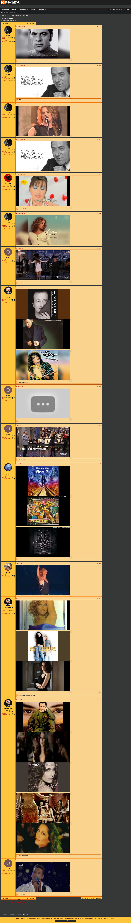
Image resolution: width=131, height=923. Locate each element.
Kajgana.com (5, 9)
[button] (27, 9)
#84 (100, 386)
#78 (100, 104)
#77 (100, 65)
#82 (100, 248)
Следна (32, 23)
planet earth (12, 41)
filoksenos (4, 20)
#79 (100, 139)
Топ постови (33, 9)
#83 (100, 287)
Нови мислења (4, 12)
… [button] (12, 23)
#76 (100, 26)
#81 (100, 213)
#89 (100, 699)
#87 (100, 563)
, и (27, 695)
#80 (100, 174)
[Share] (97, 27)
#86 (100, 463)
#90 (100, 860)
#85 (100, 425)
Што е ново (23, 9)
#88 (100, 598)
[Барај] (126, 9)
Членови (41, 9)
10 (27, 23)
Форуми (14, 9)
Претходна (5, 23)
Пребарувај (12, 12)
